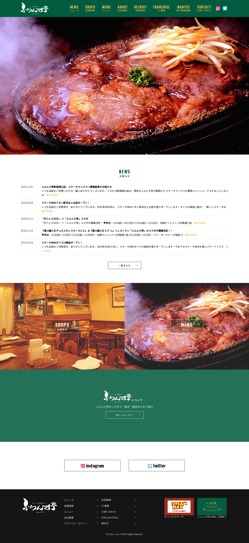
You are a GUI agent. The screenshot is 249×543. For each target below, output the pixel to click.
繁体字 (105, 523)
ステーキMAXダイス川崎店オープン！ (62, 242)
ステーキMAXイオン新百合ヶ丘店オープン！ (66, 202)
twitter (157, 465)
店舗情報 (90, 8)
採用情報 (140, 8)
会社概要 (122, 8)
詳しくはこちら (124, 414)
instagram (92, 465)
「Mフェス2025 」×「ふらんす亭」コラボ (65, 218)
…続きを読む (51, 195)
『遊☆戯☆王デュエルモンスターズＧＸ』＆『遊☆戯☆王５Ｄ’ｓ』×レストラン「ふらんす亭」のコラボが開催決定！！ (107, 230)
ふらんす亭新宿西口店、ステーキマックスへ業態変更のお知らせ (77, 187)
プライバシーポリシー (76, 523)
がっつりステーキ (179, 515)
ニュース (74, 8)
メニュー (106, 8)
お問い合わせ (204, 8)
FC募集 (161, 8)
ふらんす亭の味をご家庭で (212, 515)
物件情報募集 (183, 8)
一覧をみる (125, 265)
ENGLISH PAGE (109, 517)
